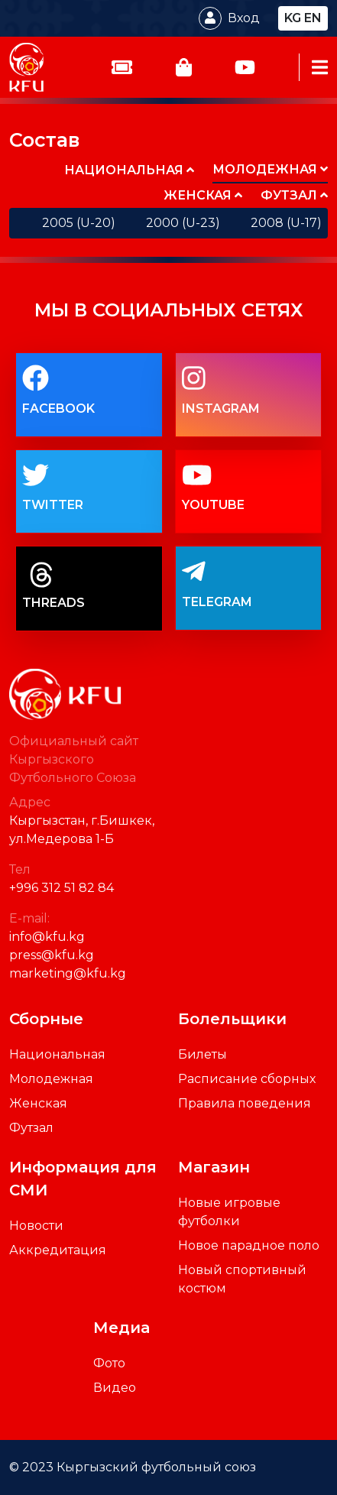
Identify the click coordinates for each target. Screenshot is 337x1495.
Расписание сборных (247, 1079)
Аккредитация (57, 1250)
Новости (36, 1225)
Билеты (202, 1054)
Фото (109, 1363)
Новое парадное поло (248, 1245)
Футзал (31, 1127)
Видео (114, 1387)
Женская (38, 1103)
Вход (244, 18)
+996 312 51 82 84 (61, 887)
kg (292, 18)
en (313, 18)
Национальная (57, 1054)
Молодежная (51, 1079)
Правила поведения (244, 1103)
